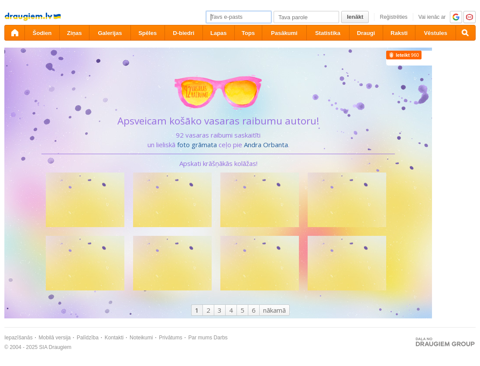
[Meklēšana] (466, 33)
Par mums (201, 338)
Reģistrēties (393, 17)
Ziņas (74, 33)
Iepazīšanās (18, 338)
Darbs (221, 338)
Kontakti (114, 338)
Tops (248, 33)
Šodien (42, 33)
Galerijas (110, 33)
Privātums (170, 338)
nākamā (274, 310)
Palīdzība (88, 338)
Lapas (218, 33)
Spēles (147, 33)
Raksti (399, 33)
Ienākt (355, 17)
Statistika (327, 33)
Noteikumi (141, 338)
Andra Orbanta (266, 144)
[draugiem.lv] (14, 33)
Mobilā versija (55, 338)
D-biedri (183, 33)
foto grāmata (197, 144)
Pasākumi (284, 33)
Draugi (366, 33)
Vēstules (435, 33)
